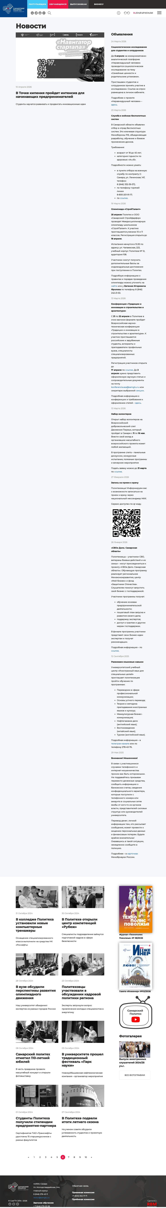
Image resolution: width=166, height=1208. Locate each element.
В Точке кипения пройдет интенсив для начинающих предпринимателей (50, 95)
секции (140, 390)
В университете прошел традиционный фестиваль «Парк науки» (82, 1059)
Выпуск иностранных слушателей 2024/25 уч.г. (132, 1062)
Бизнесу (99, 4)
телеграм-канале (120, 743)
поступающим (37, 4)
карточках (132, 853)
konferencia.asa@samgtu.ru (125, 387)
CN (148, 13)
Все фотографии (135, 1075)
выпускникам (78, 4)
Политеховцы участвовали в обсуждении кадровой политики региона (81, 992)
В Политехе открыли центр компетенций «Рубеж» (79, 923)
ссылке (124, 198)
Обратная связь (80, 1186)
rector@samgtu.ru (41, 1198)
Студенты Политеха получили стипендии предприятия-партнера (36, 1122)
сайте (114, 286)
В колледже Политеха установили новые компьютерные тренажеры (35, 925)
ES (141, 13)
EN (138, 13)
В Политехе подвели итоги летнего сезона (80, 1120)
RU (134, 13)
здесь (114, 104)
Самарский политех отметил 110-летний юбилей (33, 1058)
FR (144, 13)
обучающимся (58, 4)
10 (86, 1157)
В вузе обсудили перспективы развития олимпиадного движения (36, 992)
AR (151, 13)
